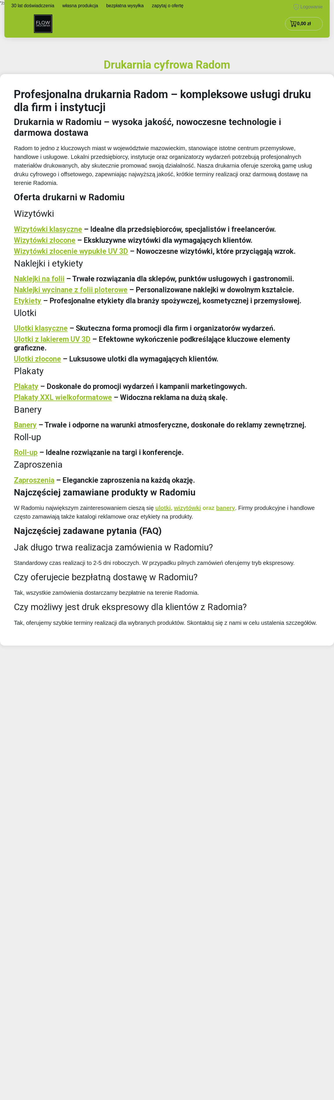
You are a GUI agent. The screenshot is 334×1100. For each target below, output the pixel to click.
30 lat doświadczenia (32, 5)
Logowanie (308, 7)
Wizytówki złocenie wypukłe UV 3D (71, 251)
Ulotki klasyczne (41, 328)
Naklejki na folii (39, 279)
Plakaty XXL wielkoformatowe (63, 397)
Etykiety (27, 301)
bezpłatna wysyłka (125, 5)
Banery (25, 425)
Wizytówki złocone (44, 240)
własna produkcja (80, 5)
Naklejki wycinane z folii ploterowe (71, 290)
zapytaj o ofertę (167, 5)
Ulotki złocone (37, 359)
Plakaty (26, 386)
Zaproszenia (34, 480)
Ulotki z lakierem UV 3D (52, 339)
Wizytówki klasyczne (48, 229)
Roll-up (26, 452)
